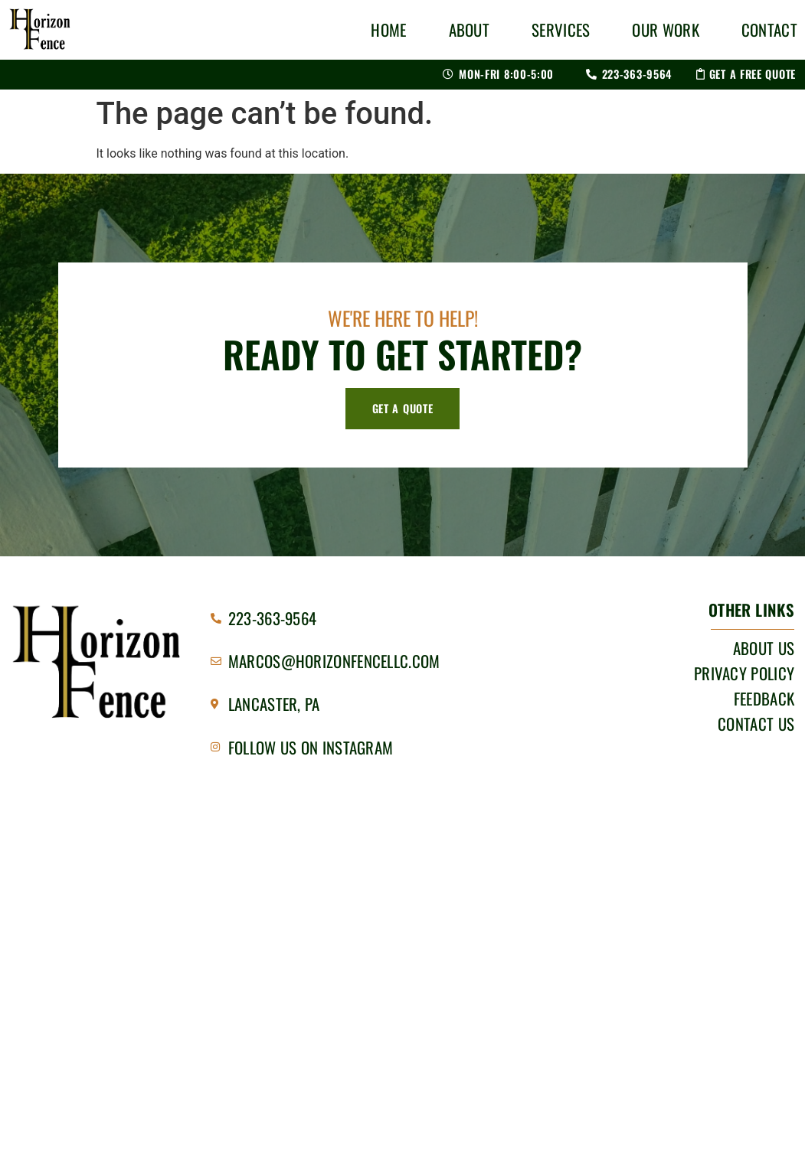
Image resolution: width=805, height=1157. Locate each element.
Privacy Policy (744, 673)
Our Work (665, 29)
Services (561, 29)
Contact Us (756, 724)
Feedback (764, 698)
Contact (769, 29)
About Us (763, 648)
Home (388, 29)
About (469, 29)
